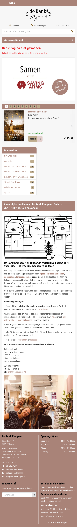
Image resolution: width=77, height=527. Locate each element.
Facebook (34, 340)
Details (33, 139)
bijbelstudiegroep (25, 320)
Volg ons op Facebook (15, 473)
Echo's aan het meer (37, 112)
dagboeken (9, 277)
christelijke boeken (55, 274)
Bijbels (42, 274)
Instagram (23, 340)
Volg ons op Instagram (15, 476)
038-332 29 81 (12, 462)
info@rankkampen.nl (17, 372)
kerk (64, 317)
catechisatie (9, 320)
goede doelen (42, 309)
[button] (5, 126)
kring (53, 317)
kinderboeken (22, 277)
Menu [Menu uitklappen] (9, 2)
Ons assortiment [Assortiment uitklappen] (13, 40)
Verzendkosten (49, 505)
